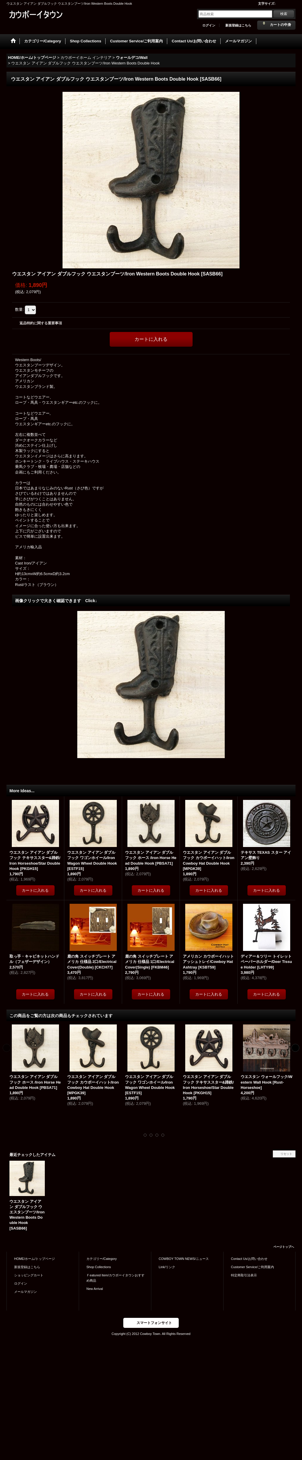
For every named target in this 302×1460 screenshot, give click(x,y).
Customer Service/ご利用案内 (252, 1267)
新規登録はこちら (238, 25)
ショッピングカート (28, 1275)
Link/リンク (167, 1267)
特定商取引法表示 (244, 1275)
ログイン (208, 25)
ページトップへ (283, 1246)
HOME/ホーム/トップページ (34, 1258)
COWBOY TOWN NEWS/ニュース (184, 1258)
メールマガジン (25, 1291)
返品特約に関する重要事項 (40, 323)
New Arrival (94, 1288)
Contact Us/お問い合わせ (249, 1258)
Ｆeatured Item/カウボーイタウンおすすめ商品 (115, 1277)
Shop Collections (98, 1267)
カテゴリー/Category (101, 1258)
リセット (286, 1153)
